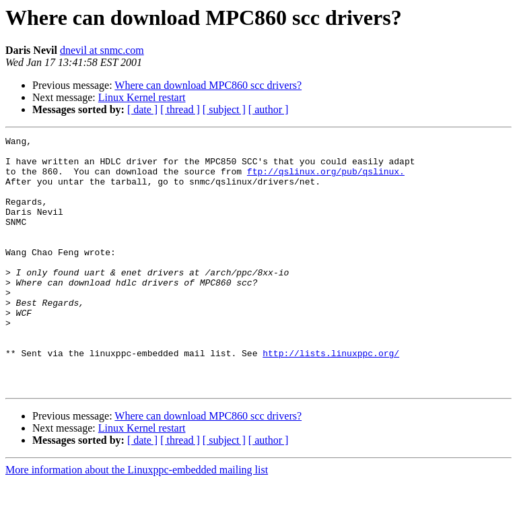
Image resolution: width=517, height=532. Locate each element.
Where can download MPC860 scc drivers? (208, 85)
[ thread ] (180, 109)
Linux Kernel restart (142, 97)
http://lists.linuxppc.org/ (331, 397)
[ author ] (268, 109)
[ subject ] (224, 109)
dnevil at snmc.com (102, 50)
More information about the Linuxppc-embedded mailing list (136, 520)
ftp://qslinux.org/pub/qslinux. (326, 179)
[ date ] (142, 109)
